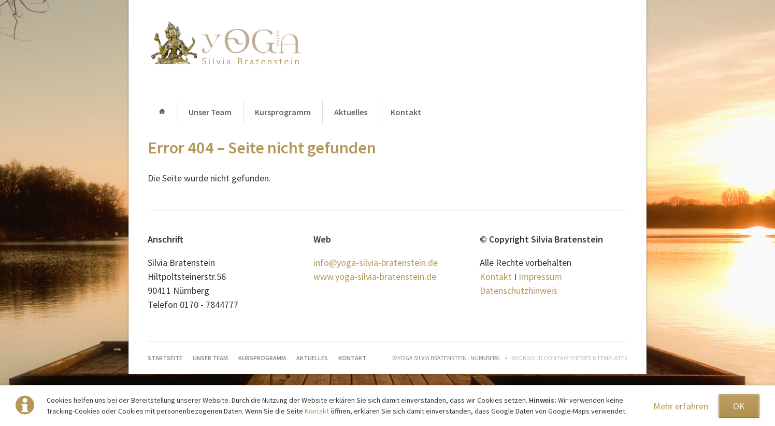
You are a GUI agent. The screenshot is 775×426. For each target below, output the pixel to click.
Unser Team (210, 112)
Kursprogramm (283, 112)
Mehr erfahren (680, 406)
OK (739, 406)
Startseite (162, 112)
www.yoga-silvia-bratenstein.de (374, 276)
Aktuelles (350, 112)
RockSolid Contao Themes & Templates (569, 358)
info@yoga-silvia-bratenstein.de (375, 262)
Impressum (540, 276)
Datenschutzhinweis (518, 290)
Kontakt (318, 411)
